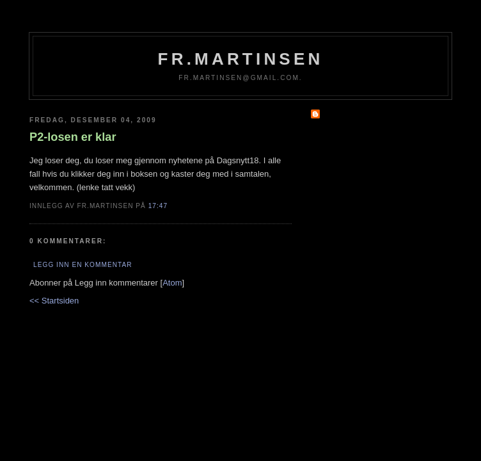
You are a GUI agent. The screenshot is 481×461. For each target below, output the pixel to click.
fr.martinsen (241, 59)
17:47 (158, 205)
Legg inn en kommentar (82, 264)
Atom (172, 282)
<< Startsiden (54, 300)
